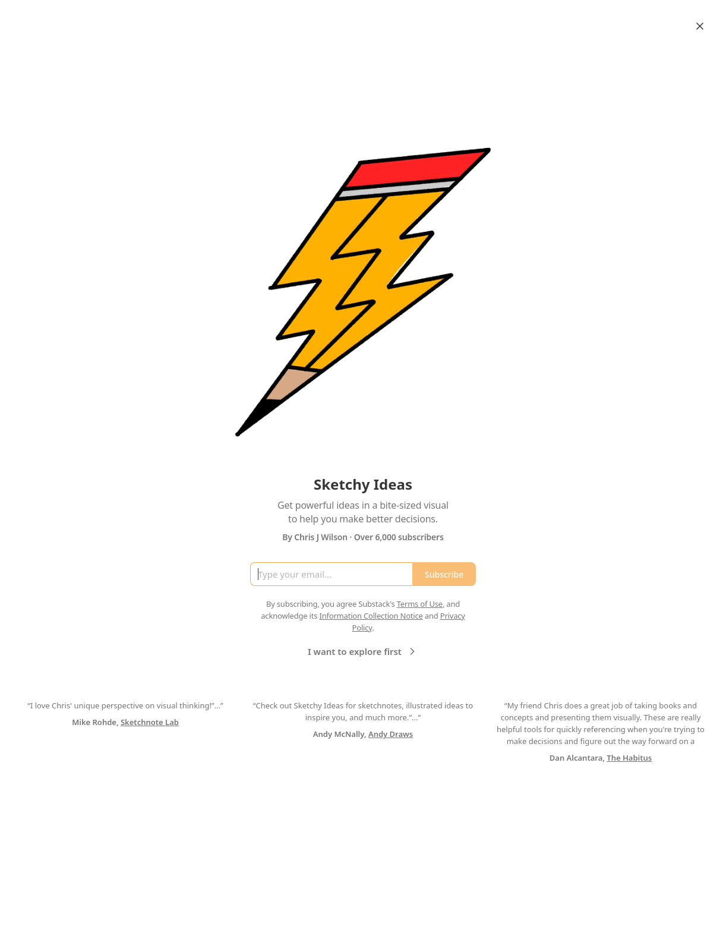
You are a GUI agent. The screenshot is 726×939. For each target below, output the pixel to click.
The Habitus (629, 757)
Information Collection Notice (370, 615)
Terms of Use (420, 603)
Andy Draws (390, 734)
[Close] (700, 26)
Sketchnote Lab (150, 722)
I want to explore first (363, 651)
